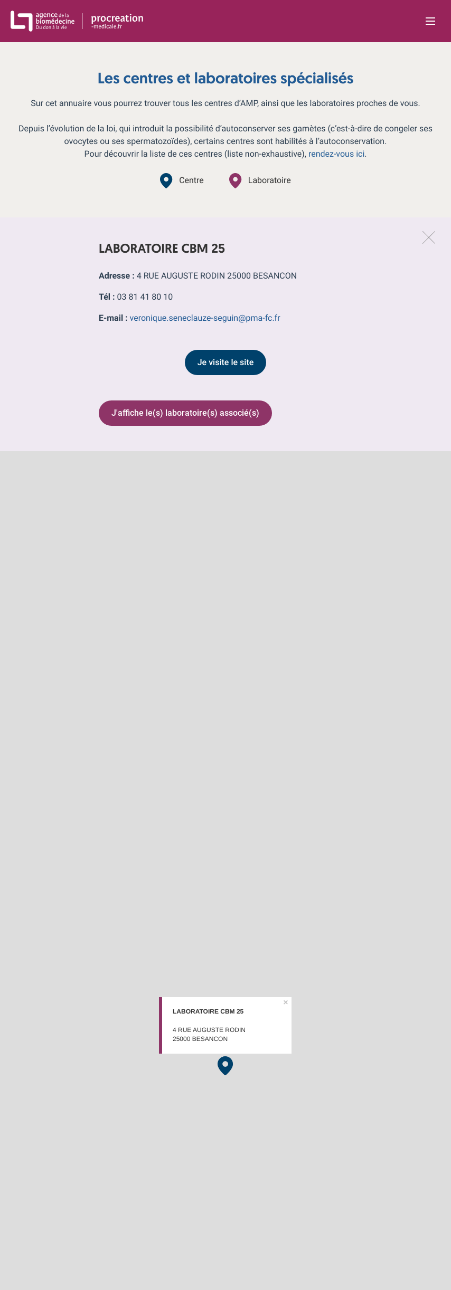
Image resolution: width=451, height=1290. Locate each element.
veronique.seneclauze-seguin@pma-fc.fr (205, 318)
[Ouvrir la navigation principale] (430, 21)
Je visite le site (226, 362)
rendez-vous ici (336, 154)
